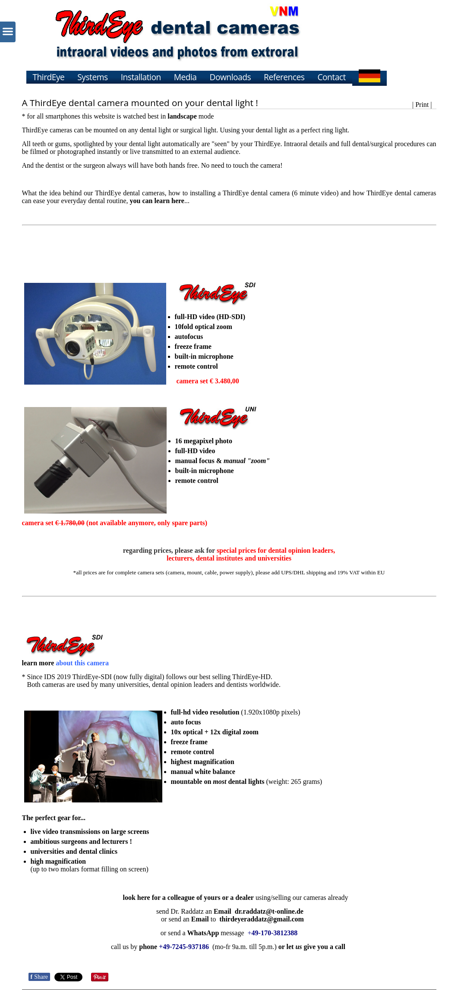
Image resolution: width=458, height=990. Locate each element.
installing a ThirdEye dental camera (240, 193)
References (284, 77)
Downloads (230, 77)
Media (185, 77)
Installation (141, 77)
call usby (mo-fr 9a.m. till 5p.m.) (194, 946)
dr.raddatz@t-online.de (269, 911)
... (160, 200)
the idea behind (60, 193)
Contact (331, 77)
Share (39, 977)
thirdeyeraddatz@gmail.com (261, 919)
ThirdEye (49, 77)
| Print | (422, 104)
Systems (92, 77)
